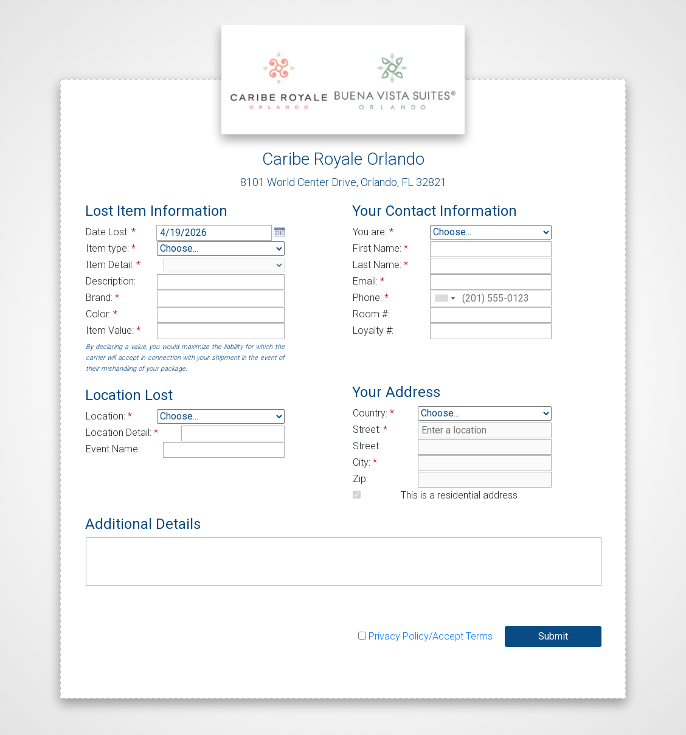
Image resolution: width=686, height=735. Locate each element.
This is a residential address (459, 495)
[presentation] (178, 622)
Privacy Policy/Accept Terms (431, 636)
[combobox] (445, 298)
